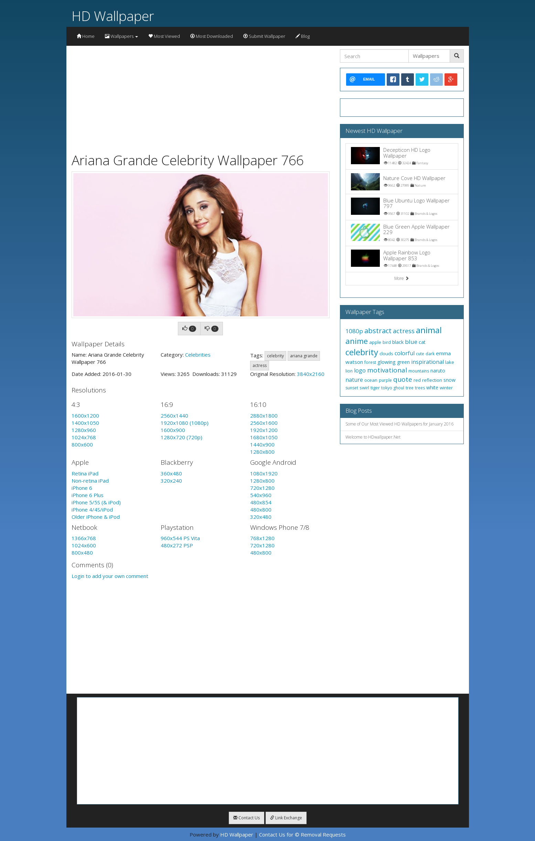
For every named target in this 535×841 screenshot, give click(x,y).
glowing (386, 361)
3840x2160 (310, 373)
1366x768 (84, 538)
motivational (387, 370)
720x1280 (262, 487)
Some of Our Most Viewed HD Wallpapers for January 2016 (399, 424)
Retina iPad (85, 473)
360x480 (171, 473)
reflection (432, 380)
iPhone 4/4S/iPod (92, 509)
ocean (370, 380)
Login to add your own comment (110, 575)
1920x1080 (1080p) (184, 422)
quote (402, 379)
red (417, 380)
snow (449, 380)
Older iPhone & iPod (96, 516)
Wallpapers (121, 36)
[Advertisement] (201, 97)
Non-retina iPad (90, 480)
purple (385, 380)
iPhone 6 (82, 487)
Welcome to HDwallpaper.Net (372, 437)
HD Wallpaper (113, 16)
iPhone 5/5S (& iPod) (96, 502)
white (432, 387)
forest (370, 362)
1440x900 (262, 444)
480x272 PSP (177, 545)
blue (411, 342)
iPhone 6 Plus (88, 495)
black (398, 342)
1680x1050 (264, 437)
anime (356, 341)
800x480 (82, 552)
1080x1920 (264, 473)
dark (430, 354)
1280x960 (84, 430)
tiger (375, 388)
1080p (354, 331)
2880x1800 (264, 415)
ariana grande (304, 356)
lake (449, 362)
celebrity (275, 356)
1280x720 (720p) (181, 437)
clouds (386, 353)
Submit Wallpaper (264, 36)
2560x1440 (174, 415)
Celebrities (198, 354)
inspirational (427, 362)
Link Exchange (286, 818)
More (401, 278)
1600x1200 (85, 415)
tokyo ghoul (392, 388)
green (403, 362)
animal (429, 330)
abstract (378, 330)
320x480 (260, 516)
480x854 (260, 502)
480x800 (260, 509)
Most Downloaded (211, 36)
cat (422, 342)
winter (446, 388)
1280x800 (262, 451)
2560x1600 (264, 422)
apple (375, 342)
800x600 (82, 444)
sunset (351, 388)
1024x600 (84, 545)
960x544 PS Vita (180, 538)
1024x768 (84, 437)
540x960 (260, 495)
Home (86, 36)
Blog (303, 36)
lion (349, 371)
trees (420, 388)
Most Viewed (164, 36)
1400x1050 (85, 422)
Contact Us (246, 818)
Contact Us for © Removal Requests (302, 834)
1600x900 (173, 430)
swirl (364, 388)
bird (387, 342)
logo (360, 370)
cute (420, 354)
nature (354, 379)
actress (260, 365)
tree (410, 388)
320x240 (171, 480)
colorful (405, 353)
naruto (437, 370)
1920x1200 (264, 430)
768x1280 (262, 538)
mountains (418, 371)
